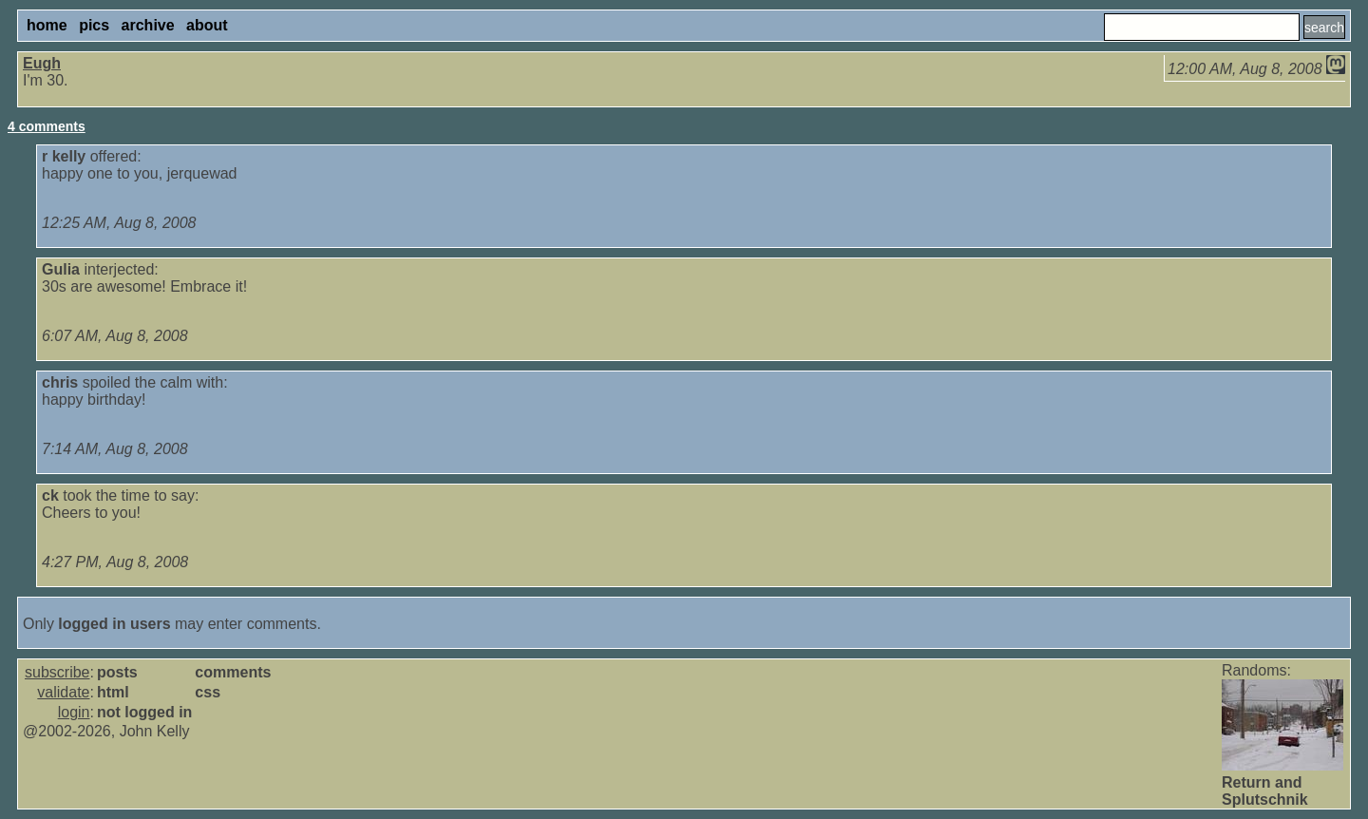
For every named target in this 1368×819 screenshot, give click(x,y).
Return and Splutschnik (1265, 791)
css (207, 692)
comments (233, 672)
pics (94, 25)
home (47, 25)
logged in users (114, 624)
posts (117, 672)
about (207, 25)
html (113, 692)
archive (148, 25)
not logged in (144, 712)
